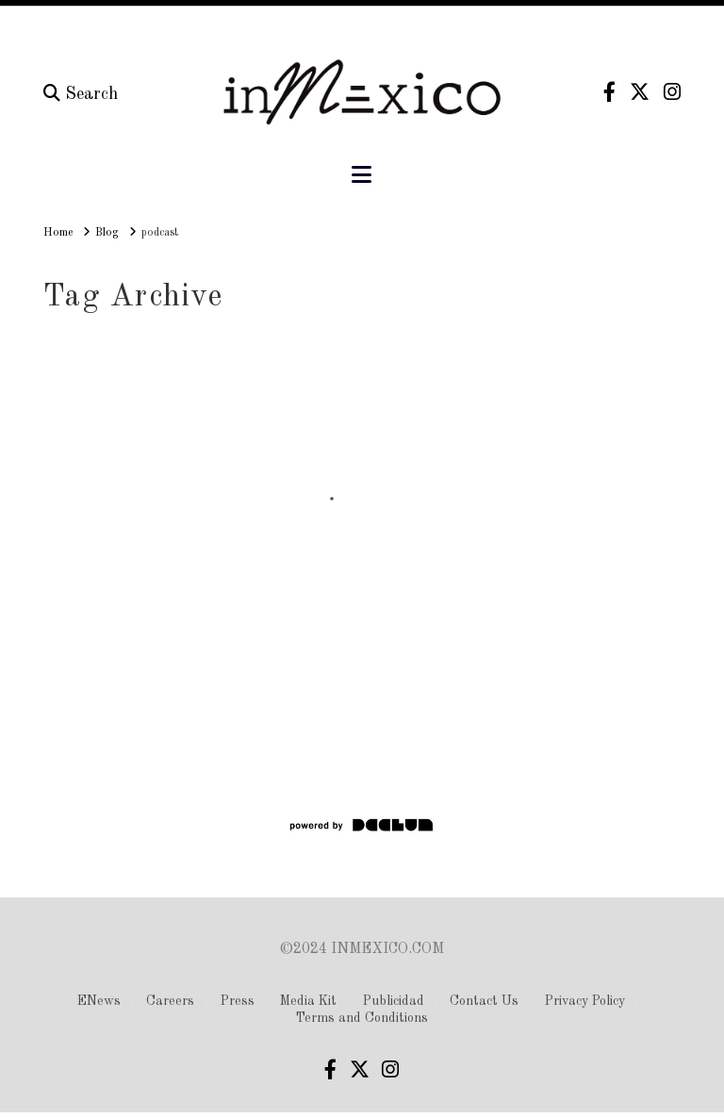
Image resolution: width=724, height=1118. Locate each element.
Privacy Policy (585, 1001)
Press (238, 1001)
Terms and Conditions (362, 1018)
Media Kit (308, 1001)
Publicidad (393, 1001)
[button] (361, 176)
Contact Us (484, 1001)
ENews (99, 1001)
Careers (170, 1001)
